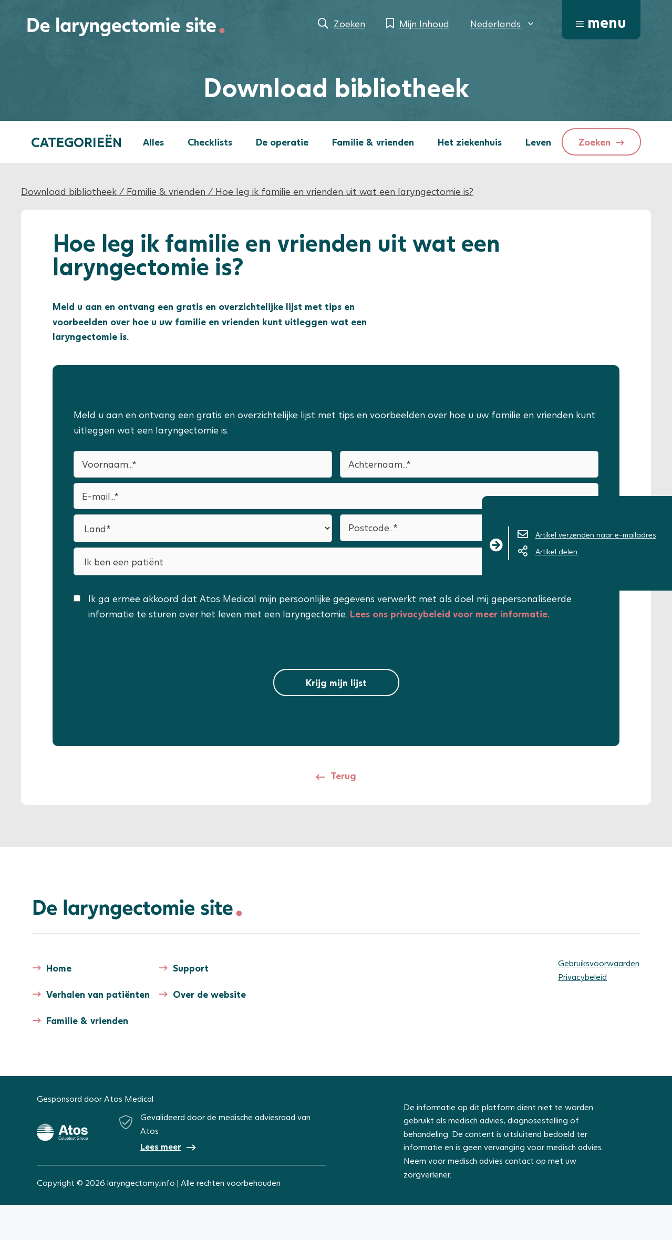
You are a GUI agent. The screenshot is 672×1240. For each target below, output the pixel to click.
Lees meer (160, 1146)
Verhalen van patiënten (98, 994)
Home (58, 968)
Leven (538, 142)
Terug (343, 775)
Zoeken (349, 23)
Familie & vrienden (373, 142)
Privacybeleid (582, 976)
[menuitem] (503, 23)
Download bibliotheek (69, 191)
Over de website (209, 994)
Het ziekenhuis (470, 142)
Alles (153, 142)
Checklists (210, 142)
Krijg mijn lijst (336, 682)
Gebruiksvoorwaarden (598, 963)
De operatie (282, 142)
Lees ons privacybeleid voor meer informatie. (450, 613)
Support (191, 968)
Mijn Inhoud (424, 23)
